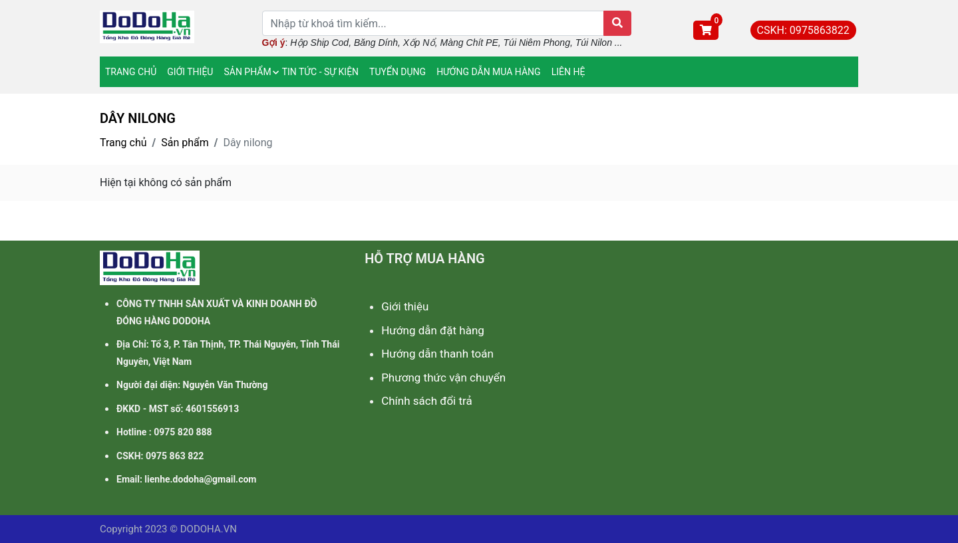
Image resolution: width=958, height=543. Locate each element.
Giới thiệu (404, 306)
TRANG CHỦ (130, 71)
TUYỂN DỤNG (397, 71)
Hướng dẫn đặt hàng (432, 330)
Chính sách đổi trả (426, 400)
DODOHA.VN (208, 529)
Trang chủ (123, 142)
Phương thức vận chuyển (443, 377)
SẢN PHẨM (247, 71)
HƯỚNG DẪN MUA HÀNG (488, 71)
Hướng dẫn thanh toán (437, 353)
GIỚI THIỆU (190, 71)
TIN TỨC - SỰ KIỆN (320, 71)
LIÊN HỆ (568, 71)
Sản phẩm (185, 142)
